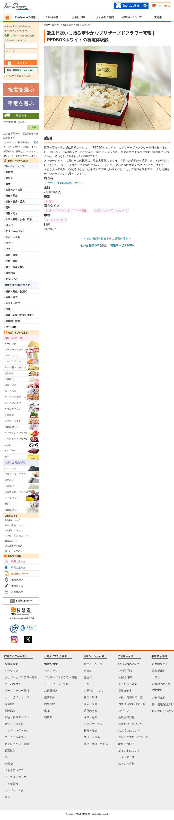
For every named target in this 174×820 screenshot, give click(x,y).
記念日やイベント (15, 231)
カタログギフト (12, 409)
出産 (8, 183)
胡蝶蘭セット (11, 426)
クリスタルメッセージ (16, 438)
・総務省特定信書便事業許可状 (21, 618)
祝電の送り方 (18, 561)
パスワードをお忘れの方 (17, 75)
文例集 (158, 17)
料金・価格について (13, 525)
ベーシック (10, 343)
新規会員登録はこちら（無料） (21, 70)
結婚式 (9, 172)
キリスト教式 (13, 303)
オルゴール (10, 450)
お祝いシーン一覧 (14, 165)
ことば (8, 444)
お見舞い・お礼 (14, 189)
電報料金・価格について (133, 723)
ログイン (123, 710)
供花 (6, 504)
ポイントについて (12, 551)
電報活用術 (17, 579)
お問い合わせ (21, 601)
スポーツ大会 (13, 237)
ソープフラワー (12, 361)
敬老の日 (10, 272)
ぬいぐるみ (10, 391)
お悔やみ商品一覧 (14, 462)
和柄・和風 (10, 385)
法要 (8, 309)
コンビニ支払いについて (16, 535)
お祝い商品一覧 (13, 338)
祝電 (48, 201)
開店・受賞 (90, 704)
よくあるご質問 (105, 17)
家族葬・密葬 (13, 321)
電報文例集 (125, 690)
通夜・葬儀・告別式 (16, 291)
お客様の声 (17, 592)
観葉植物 (9, 414)
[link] (28, 629)
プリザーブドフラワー (16, 349)
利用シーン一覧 (93, 664)
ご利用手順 (51, 17)
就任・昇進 (12, 195)
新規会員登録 (126, 717)
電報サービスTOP (52, 25)
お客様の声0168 (83, 25)
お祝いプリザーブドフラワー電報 (66, 210)
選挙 (8, 207)
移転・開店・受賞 (15, 201)
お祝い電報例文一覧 (130, 697)
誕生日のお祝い (55, 219)
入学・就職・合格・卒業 (19, 219)
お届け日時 (78, 17)
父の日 (9, 249)
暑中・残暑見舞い (15, 267)
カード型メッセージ (15, 367)
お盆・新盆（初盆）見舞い (20, 315)
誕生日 (9, 177)
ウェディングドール (15, 397)
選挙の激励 (90, 710)
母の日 (9, 243)
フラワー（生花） (13, 420)
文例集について (11, 520)
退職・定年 (12, 213)
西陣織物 (9, 379)
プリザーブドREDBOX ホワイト (64, 182)
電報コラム (17, 586)
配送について (10, 540)
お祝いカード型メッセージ (110, 210)
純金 (6, 456)
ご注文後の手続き (12, 545)
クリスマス (12, 278)
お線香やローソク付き (16, 492)
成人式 (9, 225)
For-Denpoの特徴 (25, 17)
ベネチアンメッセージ (16, 432)
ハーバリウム (11, 355)
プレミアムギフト (13, 403)
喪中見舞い (12, 327)
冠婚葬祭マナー (19, 573)
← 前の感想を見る (95, 238)
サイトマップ (126, 757)
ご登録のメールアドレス (15, 40)
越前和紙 (9, 373)
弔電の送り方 (18, 567)
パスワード (9, 51)
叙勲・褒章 (12, 255)
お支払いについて (131, 17)
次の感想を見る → (120, 238)
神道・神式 (12, 297)
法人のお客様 (131, 5)
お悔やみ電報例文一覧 (131, 704)
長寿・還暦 (12, 261)
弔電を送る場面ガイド (17, 285)
